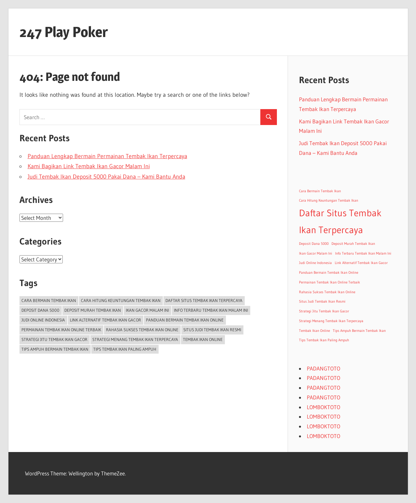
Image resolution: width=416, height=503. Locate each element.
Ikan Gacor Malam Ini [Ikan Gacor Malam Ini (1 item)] (147, 310)
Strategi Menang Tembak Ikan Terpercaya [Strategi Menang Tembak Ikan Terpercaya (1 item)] (135, 339)
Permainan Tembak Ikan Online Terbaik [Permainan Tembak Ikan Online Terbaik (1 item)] (61, 329)
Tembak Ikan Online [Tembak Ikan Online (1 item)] (203, 339)
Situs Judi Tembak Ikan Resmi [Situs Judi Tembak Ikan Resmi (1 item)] (212, 329)
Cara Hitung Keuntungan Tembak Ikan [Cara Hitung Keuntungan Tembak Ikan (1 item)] (121, 300)
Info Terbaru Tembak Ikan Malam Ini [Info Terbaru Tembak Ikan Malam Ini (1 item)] (211, 310)
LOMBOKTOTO (323, 407)
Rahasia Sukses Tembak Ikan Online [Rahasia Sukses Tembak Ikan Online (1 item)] (142, 329)
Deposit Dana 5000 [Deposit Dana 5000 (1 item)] (40, 310)
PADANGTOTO (323, 368)
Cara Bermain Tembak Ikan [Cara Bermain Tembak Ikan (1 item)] (48, 300)
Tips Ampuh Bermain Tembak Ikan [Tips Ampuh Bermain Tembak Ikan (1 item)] (54, 349)
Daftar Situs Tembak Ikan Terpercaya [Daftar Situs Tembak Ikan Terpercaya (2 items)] (203, 300)
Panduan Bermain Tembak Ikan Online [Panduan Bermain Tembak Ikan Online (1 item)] (185, 319)
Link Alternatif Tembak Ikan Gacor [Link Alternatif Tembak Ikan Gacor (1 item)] (105, 319)
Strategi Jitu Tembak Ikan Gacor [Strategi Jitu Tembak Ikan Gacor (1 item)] (54, 339)
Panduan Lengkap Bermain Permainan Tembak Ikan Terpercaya (107, 156)
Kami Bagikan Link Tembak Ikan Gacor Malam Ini (89, 166)
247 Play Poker (64, 32)
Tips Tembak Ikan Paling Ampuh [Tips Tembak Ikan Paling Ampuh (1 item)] (124, 349)
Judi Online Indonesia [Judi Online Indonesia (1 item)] (43, 319)
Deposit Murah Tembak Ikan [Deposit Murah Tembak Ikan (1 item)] (92, 310)
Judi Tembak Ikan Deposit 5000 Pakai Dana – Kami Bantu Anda (106, 176)
